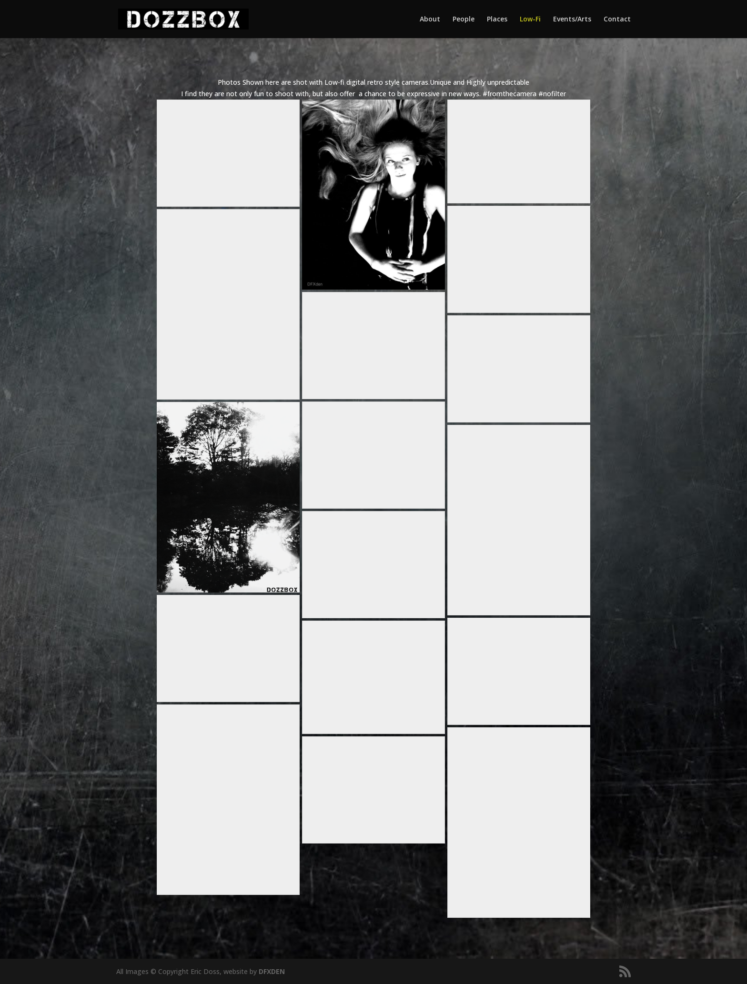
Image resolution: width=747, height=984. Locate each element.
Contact (617, 19)
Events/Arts (572, 19)
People (463, 19)
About (430, 19)
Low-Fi (530, 19)
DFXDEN (272, 971)
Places (497, 19)
